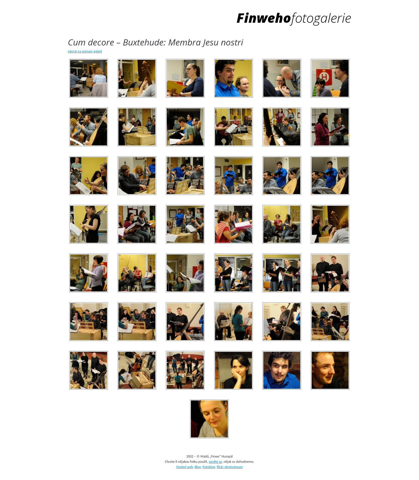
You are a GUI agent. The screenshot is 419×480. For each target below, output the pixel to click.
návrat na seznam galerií (85, 51)
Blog (198, 467)
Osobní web (184, 467)
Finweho (294, 18)
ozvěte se (215, 462)
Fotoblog (209, 467)
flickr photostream (230, 467)
